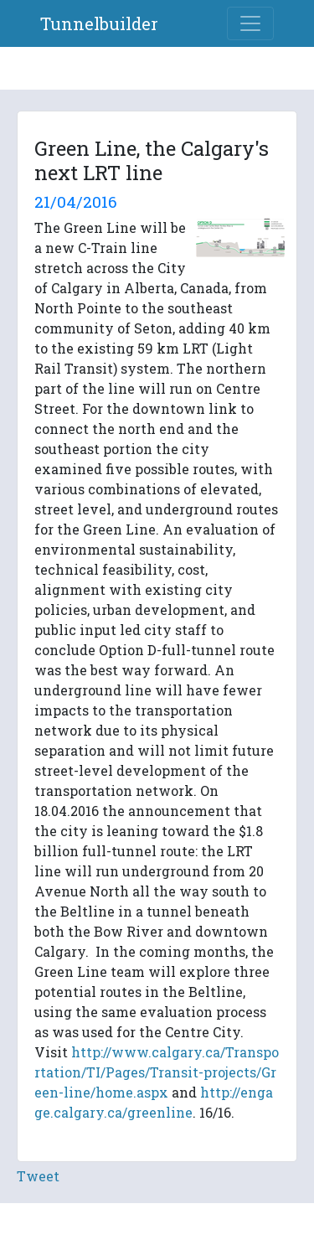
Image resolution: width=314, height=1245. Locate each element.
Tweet (38, 1176)
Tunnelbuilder (99, 23)
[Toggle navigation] (250, 23)
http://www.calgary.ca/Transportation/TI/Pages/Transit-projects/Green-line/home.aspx (156, 1072)
